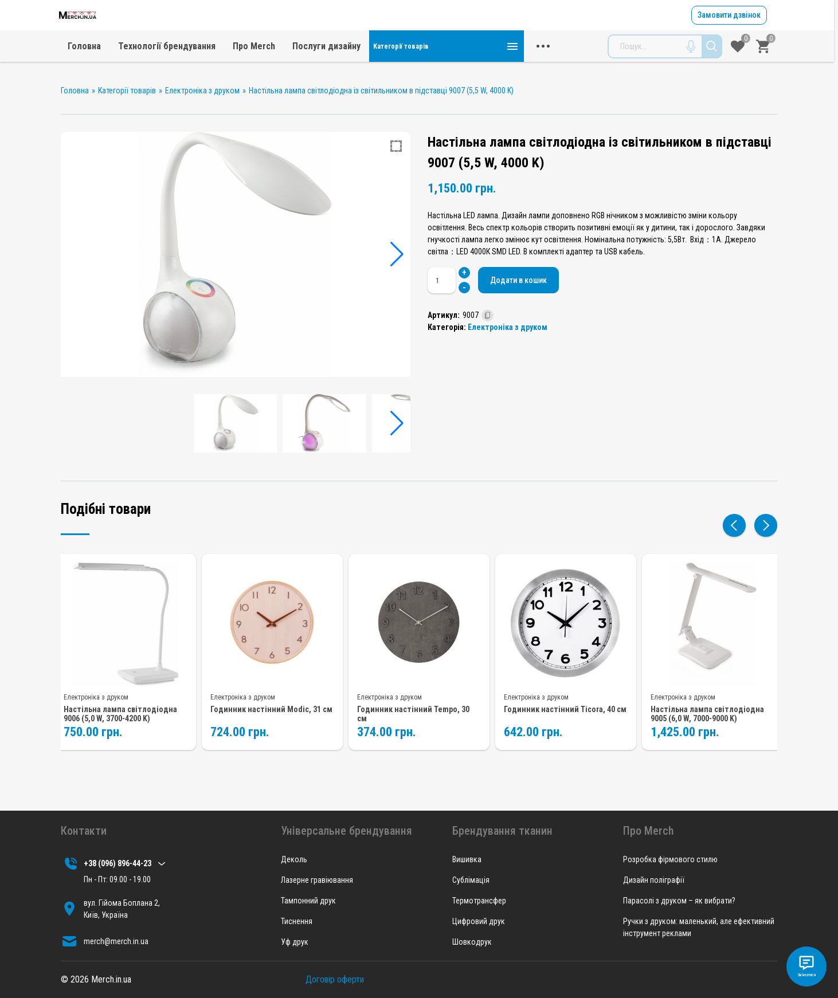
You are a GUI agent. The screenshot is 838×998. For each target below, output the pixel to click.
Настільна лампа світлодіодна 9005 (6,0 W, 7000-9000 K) (707, 728)
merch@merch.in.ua (487, 37)
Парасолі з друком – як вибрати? (679, 900)
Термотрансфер (479, 900)
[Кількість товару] (444, 299)
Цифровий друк (478, 921)
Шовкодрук (472, 941)
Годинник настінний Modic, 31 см (269, 723)
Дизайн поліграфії (653, 880)
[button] (397, 273)
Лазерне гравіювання (317, 880)
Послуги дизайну (481, 65)
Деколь (294, 859)
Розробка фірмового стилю (670, 859)
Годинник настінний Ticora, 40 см (564, 723)
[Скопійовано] (487, 335)
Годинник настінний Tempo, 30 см (418, 723)
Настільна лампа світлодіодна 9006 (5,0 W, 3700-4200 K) (120, 728)
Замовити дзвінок (727, 24)
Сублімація (471, 880)
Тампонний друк (308, 900)
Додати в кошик (527, 299)
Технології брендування (321, 65)
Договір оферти (335, 979)
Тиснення (296, 921)
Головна (239, 65)
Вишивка (466, 859)
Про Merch (408, 65)
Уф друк (294, 941)
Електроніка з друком (507, 346)
